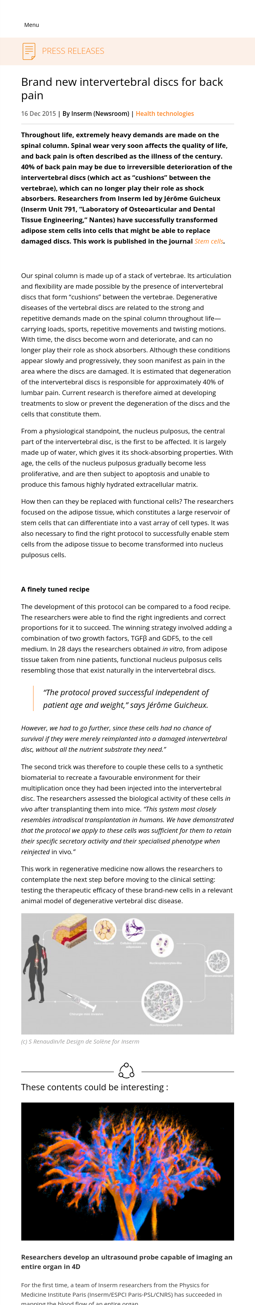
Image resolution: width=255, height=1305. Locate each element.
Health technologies (165, 114)
